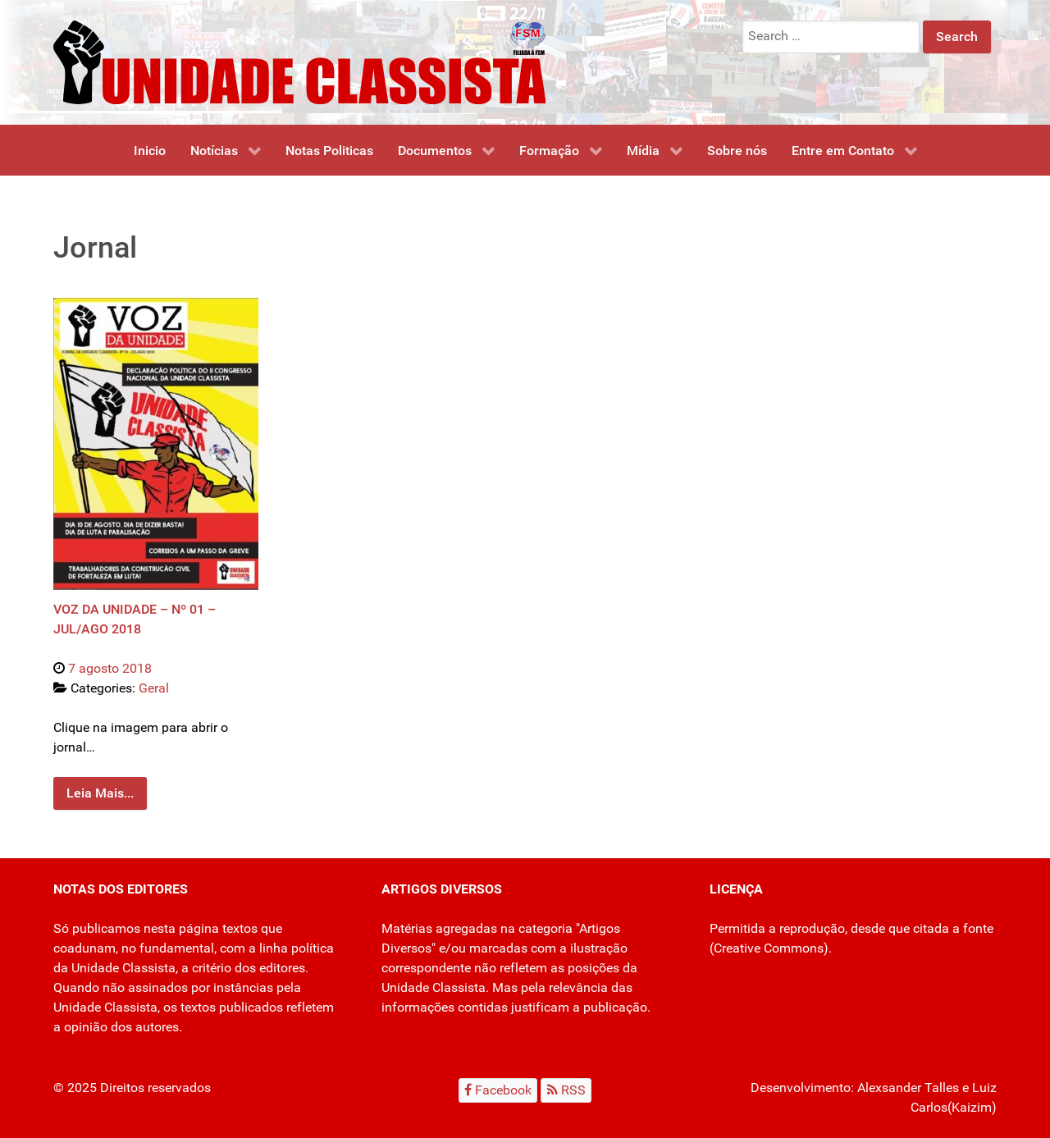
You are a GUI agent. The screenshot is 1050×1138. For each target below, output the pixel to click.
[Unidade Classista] (299, 61)
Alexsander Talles (908, 1087)
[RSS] (566, 1090)
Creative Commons (769, 948)
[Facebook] (498, 1090)
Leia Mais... (100, 793)
